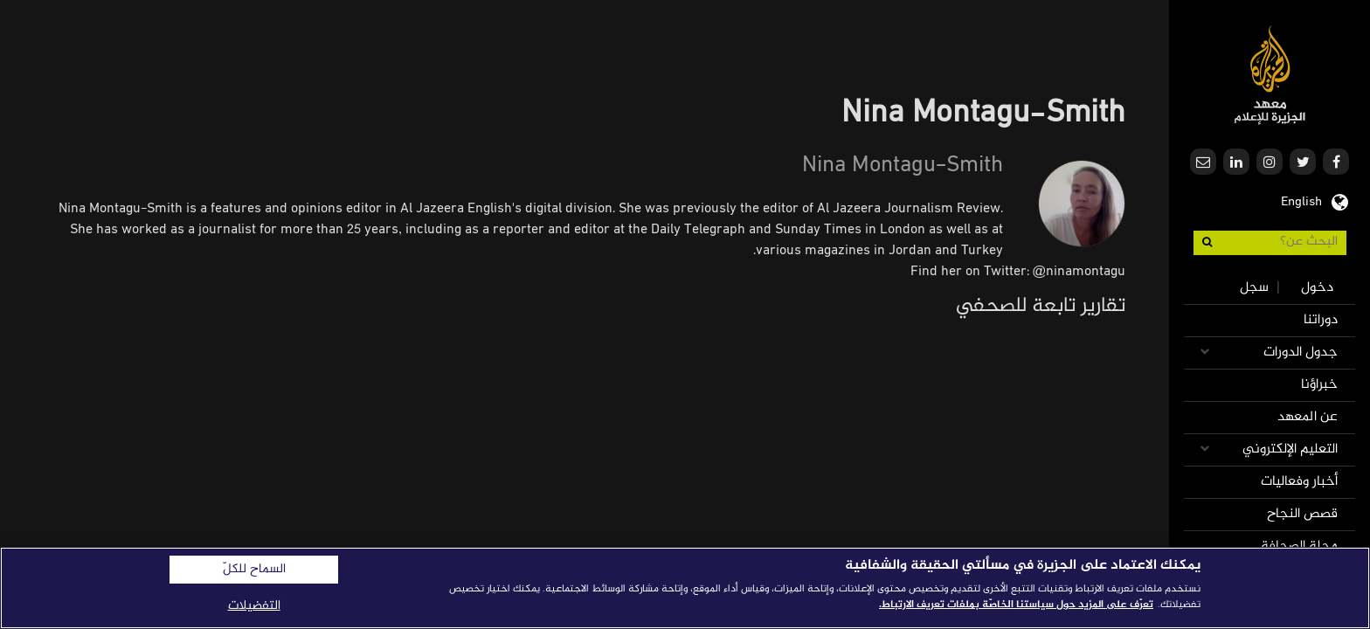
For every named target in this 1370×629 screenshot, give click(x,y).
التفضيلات (254, 606)
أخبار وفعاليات (1299, 482)
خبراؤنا (1319, 385)
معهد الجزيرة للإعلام (1270, 75)
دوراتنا (1321, 320)
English (1301, 200)
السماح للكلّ (254, 569)
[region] (685, 588)
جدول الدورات (1300, 352)
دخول (1317, 288)
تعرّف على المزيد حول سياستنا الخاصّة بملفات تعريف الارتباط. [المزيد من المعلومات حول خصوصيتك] (1016, 604)
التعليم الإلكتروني (1290, 449)
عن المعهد (1307, 417)
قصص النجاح (1302, 514)
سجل (1254, 288)
